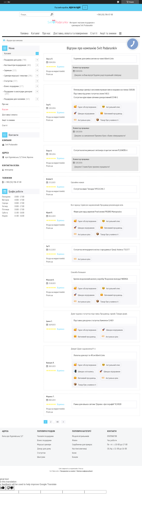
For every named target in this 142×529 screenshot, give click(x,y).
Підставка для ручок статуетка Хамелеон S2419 (93, 320)
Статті (93, 33)
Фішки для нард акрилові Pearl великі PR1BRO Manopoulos (98, 211)
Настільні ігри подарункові (15, 65)
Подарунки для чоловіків (14, 99)
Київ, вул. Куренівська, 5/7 (12, 436)
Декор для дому (44, 448)
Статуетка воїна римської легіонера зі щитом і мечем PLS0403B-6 (100, 150)
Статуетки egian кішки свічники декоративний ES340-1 (96, 97)
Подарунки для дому (12, 59)
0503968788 (112, 436)
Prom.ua (80, 468)
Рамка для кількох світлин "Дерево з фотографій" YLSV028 (97, 404)
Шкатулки (41, 457)
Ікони (74, 452)
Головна (24, 33)
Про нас (46, 33)
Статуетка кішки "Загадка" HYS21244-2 (89, 188)
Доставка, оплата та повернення (70, 33)
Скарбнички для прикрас (82, 444)
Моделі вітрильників (80, 436)
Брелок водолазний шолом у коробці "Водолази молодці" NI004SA (101, 278)
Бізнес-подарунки (11, 86)
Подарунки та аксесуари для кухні (18, 91)
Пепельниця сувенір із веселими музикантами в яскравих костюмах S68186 (104, 89)
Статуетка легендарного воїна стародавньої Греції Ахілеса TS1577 (102, 249)
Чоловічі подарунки (45, 436)
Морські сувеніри (44, 444)
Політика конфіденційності (85, 471)
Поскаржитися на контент (67, 471)
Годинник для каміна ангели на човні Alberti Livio (94, 58)
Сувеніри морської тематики (15, 75)
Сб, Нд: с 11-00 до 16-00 (117, 448)
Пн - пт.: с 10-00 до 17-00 (117, 444)
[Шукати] (52, 14)
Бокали (75, 457)
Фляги (74, 440)
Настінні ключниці (79, 448)
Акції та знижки (108, 33)
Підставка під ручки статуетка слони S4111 (91, 93)
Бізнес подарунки (44, 440)
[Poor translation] (10, 488)
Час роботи (112, 440)
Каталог (35, 33)
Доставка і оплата (9, 114)
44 (57, 422)
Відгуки (5, 109)
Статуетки (8, 80)
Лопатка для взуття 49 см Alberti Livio (89, 355)
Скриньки (8, 70)
